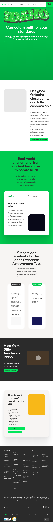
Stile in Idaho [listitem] (15, 477)
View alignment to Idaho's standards (39, 139)
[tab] (13, 195)
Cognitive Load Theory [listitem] (26, 477)
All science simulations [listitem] (44, 454)
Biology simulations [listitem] (45, 462)
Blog (36, 514)
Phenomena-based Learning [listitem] (26, 457)
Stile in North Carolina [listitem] (15, 488)
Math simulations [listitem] (45, 468)
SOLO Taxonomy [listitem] (26, 464)
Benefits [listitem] (14, 456)
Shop (48, 514)
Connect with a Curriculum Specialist (49, 4)
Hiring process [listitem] (35, 472)
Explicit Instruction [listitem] (26, 470)
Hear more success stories (10, 370)
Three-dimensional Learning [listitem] (26, 461)
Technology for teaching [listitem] (7, 475)
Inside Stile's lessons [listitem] (6, 457)
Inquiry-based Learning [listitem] (25, 473)
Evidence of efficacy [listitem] (15, 465)
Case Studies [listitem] (15, 454)
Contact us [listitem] (34, 474)
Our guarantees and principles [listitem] (35, 456)
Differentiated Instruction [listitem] (25, 480)
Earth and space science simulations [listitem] (45, 466)
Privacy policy (23, 514)
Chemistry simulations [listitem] (44, 460)
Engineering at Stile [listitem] (36, 467)
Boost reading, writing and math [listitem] (16, 472)
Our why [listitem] (33, 453)
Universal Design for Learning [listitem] (26, 467)
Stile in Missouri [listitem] (16, 482)
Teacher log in (41, 5)
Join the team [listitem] (34, 461)
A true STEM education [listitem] (15, 468)
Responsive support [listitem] (7, 478)
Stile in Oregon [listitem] (16, 490)
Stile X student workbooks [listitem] (6, 463)
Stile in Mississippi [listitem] (16, 480)
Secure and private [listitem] (17, 475)
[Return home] (5, 514)
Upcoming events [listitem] (35, 469)
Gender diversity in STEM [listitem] (35, 464)
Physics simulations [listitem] (45, 456)
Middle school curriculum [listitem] (6, 454)
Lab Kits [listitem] (5, 468)
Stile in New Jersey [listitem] (17, 484)
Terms (30, 514)
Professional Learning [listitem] (6, 472)
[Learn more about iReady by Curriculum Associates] (44, 1)
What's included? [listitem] (7, 466)
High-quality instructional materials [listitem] (15, 460)
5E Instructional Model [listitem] (26, 454)
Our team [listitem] (34, 459)
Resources (42, 514)
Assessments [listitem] (6, 460)
